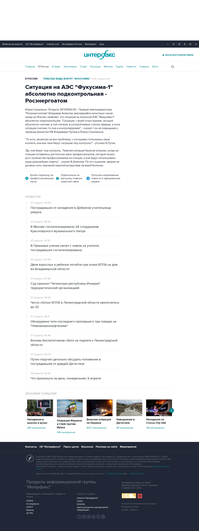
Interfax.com (53, 44)
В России (43, 66)
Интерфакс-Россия (72, 44)
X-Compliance (32, 504)
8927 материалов (96, 427)
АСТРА (29, 513)
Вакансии (87, 446)
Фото (155, 66)
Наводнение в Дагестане (125, 421)
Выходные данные (130, 507)
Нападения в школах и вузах (37, 421)
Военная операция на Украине (99, 421)
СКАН (80, 501)
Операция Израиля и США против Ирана (69, 424)
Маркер (30, 510)
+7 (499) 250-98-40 (114, 474)
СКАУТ (29, 507)
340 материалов (155, 427)
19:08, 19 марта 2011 (100, 79)
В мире (56, 66)
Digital (119, 66)
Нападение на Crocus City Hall (156, 421)
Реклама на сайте (106, 446)
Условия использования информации (139, 503)
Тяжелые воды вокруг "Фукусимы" (66, 78)
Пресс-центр (71, 446)
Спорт (83, 66)
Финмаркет (91, 44)
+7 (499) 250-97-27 (137, 474)
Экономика (70, 66)
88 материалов (124, 427)
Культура (95, 66)
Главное (30, 66)
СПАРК (29, 501)
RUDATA (81, 504)
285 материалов (36, 427)
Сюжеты (144, 66)
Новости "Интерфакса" (87, 498)
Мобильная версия (12, 44)
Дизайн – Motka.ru (130, 510)
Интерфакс (99, 55)
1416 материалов (66, 432)
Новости (131, 66)
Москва (108, 66)
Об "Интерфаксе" (35, 44)
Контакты (31, 446)
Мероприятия (128, 446)
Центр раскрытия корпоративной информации (92, 508)
